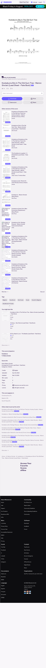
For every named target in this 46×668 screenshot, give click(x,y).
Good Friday (5, 400)
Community (27, 514)
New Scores (27, 550)
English (2, 585)
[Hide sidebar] (10, 306)
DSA (2, 538)
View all (42, 291)
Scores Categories (28, 556)
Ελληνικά (3, 594)
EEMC (2, 579)
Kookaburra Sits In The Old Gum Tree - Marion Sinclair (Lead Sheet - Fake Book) (27, 313)
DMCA (2, 535)
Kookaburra (5, 353)
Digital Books (27, 564)
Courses (26, 559)
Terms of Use (4, 529)
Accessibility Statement (6, 532)
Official (8, 122)
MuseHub (3, 576)
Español (3, 588)
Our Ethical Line (28, 502)
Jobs (2, 505)
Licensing (3, 523)
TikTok (2, 559)
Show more (6, 345)
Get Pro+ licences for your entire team (33, 573)
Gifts (2, 517)
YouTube (3, 547)
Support (3, 508)
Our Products (4, 511)
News (25, 567)
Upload (34, 2)
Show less (5, 450)
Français (3, 591)
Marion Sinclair (7, 355)
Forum (25, 529)
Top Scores (26, 547)
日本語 (2, 597)
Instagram (3, 561)
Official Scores (27, 561)
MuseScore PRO (5, 514)
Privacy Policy (4, 526)
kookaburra (21, 456)
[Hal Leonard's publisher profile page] (14, 77)
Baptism (4, 398)
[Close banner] (43, 6)
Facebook (3, 550)
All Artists (26, 553)
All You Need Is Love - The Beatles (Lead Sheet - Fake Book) (25, 333)
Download (26, 523)
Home (3, 456)
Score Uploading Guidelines (30, 511)
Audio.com (3, 573)
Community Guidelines (29, 508)
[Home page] (6, 2)
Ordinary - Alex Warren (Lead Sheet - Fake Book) (22, 323)
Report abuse (27, 505)
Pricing (2, 541)
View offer (40, 6)
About (2, 502)
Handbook (26, 526)
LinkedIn (3, 556)
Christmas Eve (5, 395)
